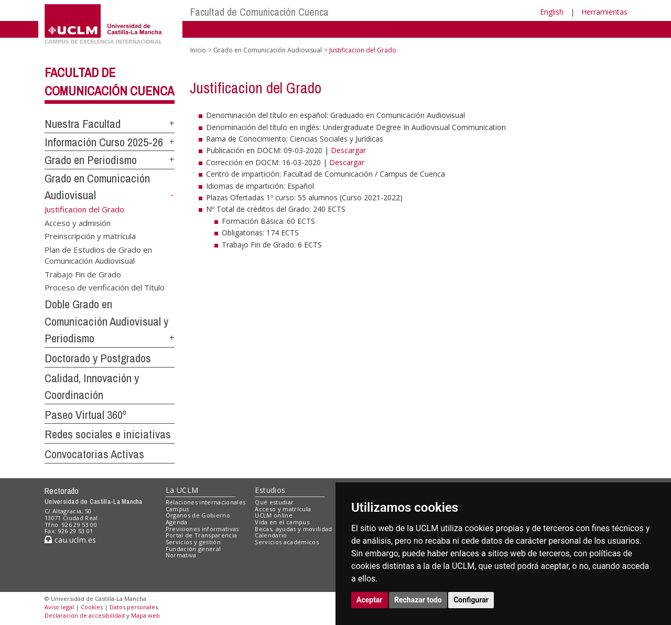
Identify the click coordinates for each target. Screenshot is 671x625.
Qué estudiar (274, 502)
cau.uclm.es (70, 540)
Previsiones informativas (202, 529)
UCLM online (274, 515)
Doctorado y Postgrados (98, 358)
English (552, 12)
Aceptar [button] (369, 600)
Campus (177, 509)
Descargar (348, 150)
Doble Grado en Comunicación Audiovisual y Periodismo (106, 321)
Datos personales (134, 607)
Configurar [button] (471, 600)
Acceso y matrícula (283, 509)
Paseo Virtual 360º (85, 415)
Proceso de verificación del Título (105, 287)
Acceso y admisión (78, 223)
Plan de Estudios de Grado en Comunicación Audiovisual (98, 254)
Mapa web (145, 615)
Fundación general (193, 549)
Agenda (177, 522)
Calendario (271, 535)
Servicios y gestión (193, 542)
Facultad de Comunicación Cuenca (259, 12)
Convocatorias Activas (94, 454)
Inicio (198, 50)
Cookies (92, 607)
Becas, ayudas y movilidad (293, 529)
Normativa (181, 555)
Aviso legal (59, 607)
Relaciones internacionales (206, 502)
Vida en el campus (282, 522)
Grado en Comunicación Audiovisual (267, 50)
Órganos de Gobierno (198, 515)
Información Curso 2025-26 (104, 142)
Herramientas (604, 12)
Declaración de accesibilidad (85, 615)
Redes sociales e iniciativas (108, 434)
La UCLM (182, 490)
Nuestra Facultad (83, 124)
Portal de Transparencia (201, 535)
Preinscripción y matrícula (90, 236)
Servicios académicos (287, 542)
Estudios (270, 490)
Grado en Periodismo (91, 160)
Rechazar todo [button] (418, 600)
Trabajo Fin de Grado (83, 273)
